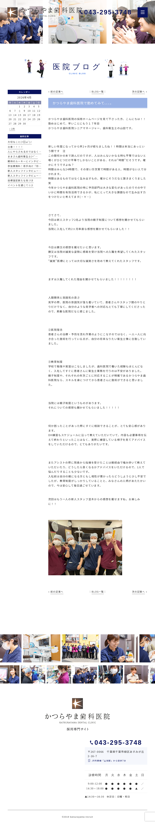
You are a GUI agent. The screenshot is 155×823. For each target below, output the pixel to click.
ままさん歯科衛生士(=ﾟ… (23, 156)
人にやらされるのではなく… (24, 151)
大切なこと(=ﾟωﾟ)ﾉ (20, 142)
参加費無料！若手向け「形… (24, 166)
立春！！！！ (15, 147)
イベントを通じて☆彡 (21, 185)
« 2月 (12, 128)
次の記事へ (138, 91)
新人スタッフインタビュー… (24, 171)
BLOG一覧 (98, 91)
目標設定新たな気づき (21, 180)
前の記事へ (56, 91)
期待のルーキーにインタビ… (24, 161)
